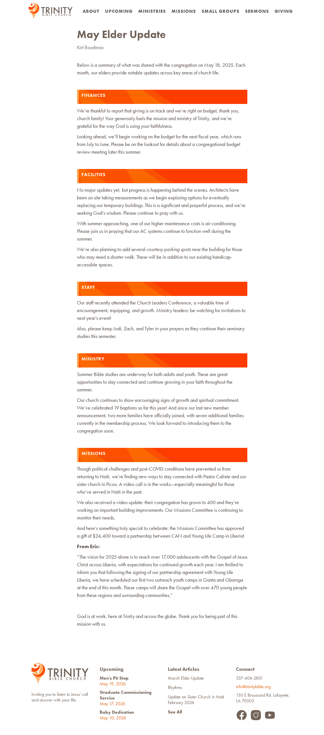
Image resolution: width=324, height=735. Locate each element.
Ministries (152, 11)
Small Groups (220, 11)
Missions (184, 11)
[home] (50, 11)
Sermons (257, 11)
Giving (284, 11)
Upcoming (119, 11)
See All (175, 712)
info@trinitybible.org (254, 687)
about (91, 11)
